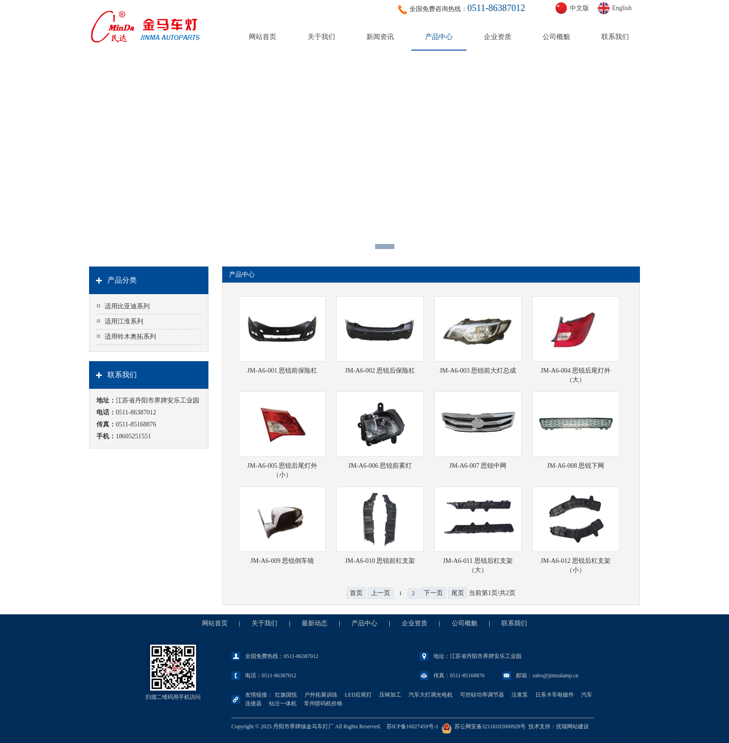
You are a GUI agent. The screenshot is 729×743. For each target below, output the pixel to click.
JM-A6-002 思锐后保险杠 (380, 370)
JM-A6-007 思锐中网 (478, 465)
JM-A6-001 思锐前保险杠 (282, 370)
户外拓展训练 (320, 695)
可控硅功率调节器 (482, 695)
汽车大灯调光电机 (431, 695)
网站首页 (262, 36)
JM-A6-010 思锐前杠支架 (380, 560)
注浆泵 (519, 695)
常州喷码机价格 (323, 703)
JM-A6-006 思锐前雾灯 (380, 465)
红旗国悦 (286, 695)
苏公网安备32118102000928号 (490, 726)
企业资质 (497, 36)
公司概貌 (556, 36)
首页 (356, 593)
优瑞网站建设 (572, 726)
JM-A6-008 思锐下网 (576, 465)
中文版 (579, 8)
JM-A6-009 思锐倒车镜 (282, 560)
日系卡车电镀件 (554, 695)
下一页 (433, 593)
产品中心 (439, 36)
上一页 (380, 593)
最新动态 (314, 623)
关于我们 (321, 36)
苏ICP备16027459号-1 (412, 726)
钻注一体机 (283, 703)
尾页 (457, 593)
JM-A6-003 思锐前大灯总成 (478, 370)
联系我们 (615, 36)
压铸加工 (390, 695)
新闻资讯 (380, 36)
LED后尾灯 (358, 695)
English (622, 8)
